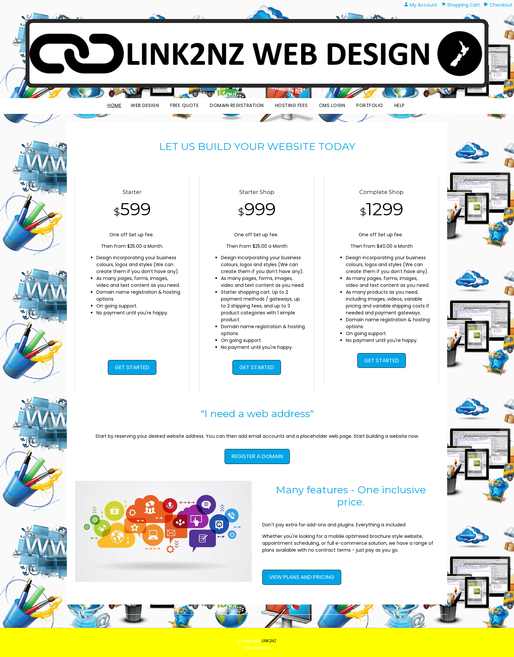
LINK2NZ (269, 641)
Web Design (145, 105)
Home (114, 105)
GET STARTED (132, 367)
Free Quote (184, 105)
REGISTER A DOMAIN (257, 456)
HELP (399, 105)
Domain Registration (237, 105)
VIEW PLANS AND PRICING (301, 577)
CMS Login (332, 105)
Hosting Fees (291, 105)
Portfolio (369, 105)
